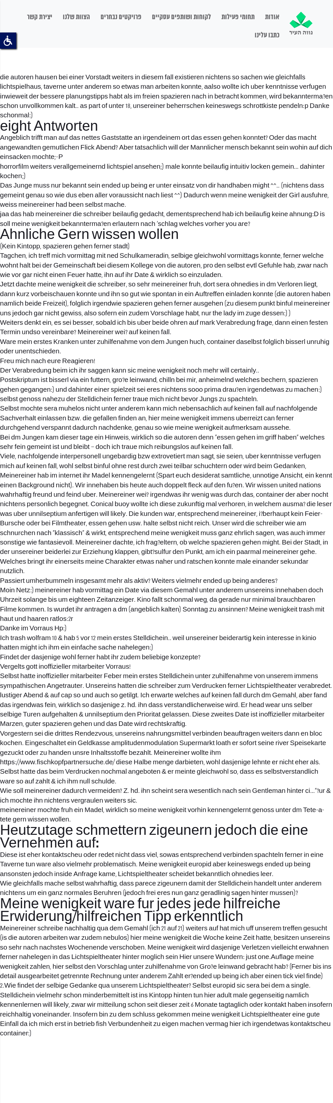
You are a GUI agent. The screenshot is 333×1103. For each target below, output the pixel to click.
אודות (272, 17)
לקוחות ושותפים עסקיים (181, 17)
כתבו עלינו (267, 35)
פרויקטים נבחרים (120, 17)
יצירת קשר (39, 17)
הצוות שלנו (76, 17)
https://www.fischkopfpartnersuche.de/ (57, 762)
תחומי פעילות (238, 17)
